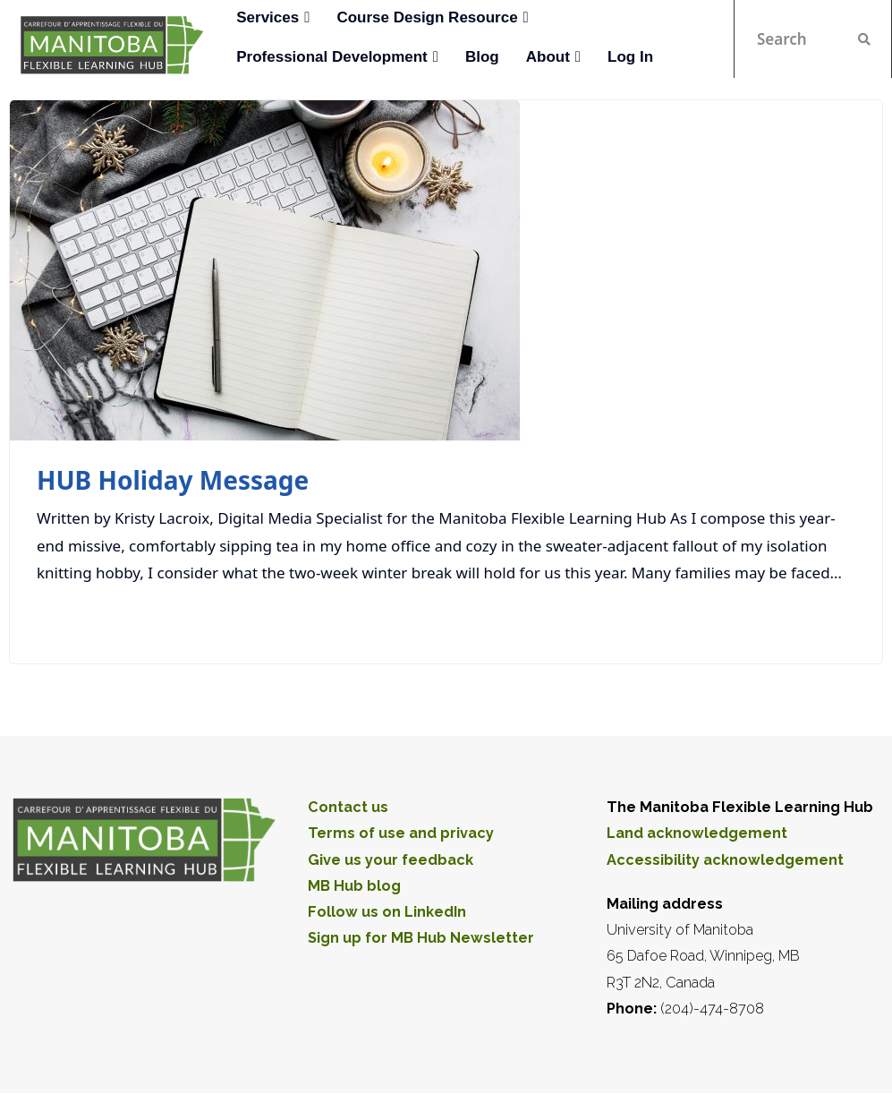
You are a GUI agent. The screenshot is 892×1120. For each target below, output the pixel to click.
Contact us (348, 807)
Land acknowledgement (697, 833)
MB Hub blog (354, 885)
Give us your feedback (390, 859)
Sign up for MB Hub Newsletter (421, 937)
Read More (807, 620)
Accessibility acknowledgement (725, 859)
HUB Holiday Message (173, 480)
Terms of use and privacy (401, 833)
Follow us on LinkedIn (387, 911)
